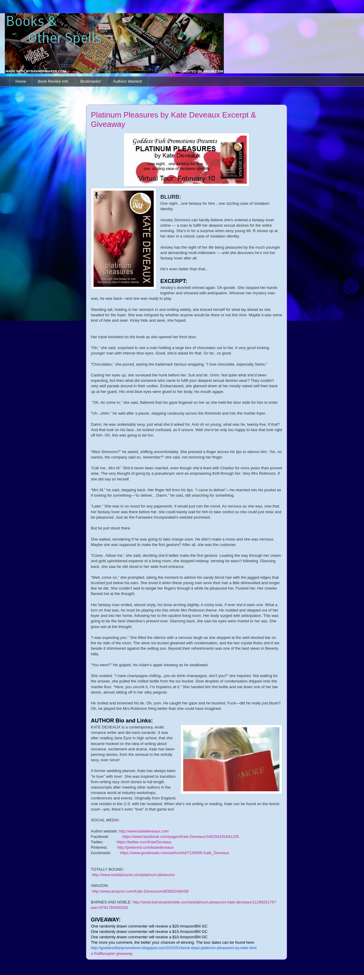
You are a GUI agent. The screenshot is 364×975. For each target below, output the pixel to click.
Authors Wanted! (127, 81)
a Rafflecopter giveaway (112, 953)
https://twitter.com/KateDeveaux (143, 842)
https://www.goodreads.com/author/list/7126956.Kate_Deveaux (174, 853)
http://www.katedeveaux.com (143, 831)
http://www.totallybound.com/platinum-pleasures (133, 874)
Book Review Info (53, 81)
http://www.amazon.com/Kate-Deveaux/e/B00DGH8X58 (140, 891)
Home (21, 81)
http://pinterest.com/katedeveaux (145, 847)
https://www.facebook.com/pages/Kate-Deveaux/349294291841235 (180, 836)
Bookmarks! (90, 81)
